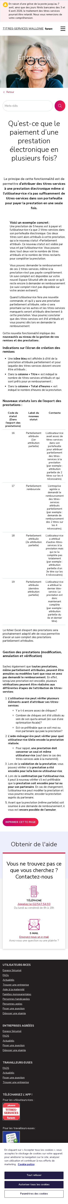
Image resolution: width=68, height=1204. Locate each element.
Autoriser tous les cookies (34, 1184)
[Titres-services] (27, 28)
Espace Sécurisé (12, 970)
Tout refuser (34, 1175)
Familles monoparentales (17, 994)
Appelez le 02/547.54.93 (34, 904)
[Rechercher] (28, 105)
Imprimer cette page (20, 822)
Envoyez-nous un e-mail (34, 937)
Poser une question (14, 1008)
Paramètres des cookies (34, 1193)
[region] (34, 1173)
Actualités (8, 980)
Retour (8, 92)
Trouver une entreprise (16, 984)
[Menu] (63, 29)
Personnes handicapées (16, 999)
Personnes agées (12, 1004)
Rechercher (61, 106)
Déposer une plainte (14, 1013)
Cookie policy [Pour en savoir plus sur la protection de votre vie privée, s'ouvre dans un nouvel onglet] (26, 1164)
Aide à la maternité (13, 989)
